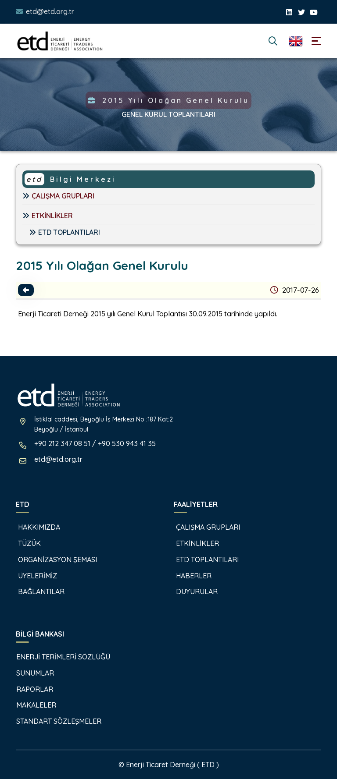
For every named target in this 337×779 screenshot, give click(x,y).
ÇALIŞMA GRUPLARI (58, 195)
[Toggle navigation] (316, 41)
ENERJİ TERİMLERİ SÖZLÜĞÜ (58, 656)
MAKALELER (31, 705)
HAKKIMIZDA (33, 527)
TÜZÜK (24, 543)
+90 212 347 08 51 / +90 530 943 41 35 (95, 443)
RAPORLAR (30, 689)
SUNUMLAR (30, 673)
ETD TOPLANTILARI (64, 232)
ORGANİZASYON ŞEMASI (52, 559)
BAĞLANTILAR (36, 591)
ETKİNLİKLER (47, 215)
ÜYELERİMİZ (32, 575)
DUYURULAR (191, 591)
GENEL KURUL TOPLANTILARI (168, 114)
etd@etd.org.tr (50, 11)
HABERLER (188, 575)
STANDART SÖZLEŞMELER (54, 721)
